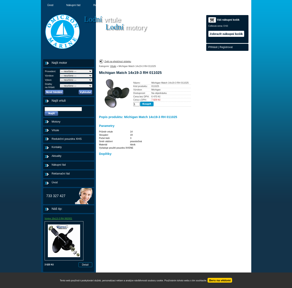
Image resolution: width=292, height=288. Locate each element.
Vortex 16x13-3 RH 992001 (58, 218)
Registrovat (226, 47)
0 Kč (225, 26)
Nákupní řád (73, 5)
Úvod (50, 5)
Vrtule (55, 130)
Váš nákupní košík (228, 19)
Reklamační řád (102, 5)
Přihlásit (213, 47)
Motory (151, 5)
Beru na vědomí (220, 280)
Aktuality (129, 5)
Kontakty (173, 5)
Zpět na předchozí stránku (118, 61)
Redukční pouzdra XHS (67, 138)
